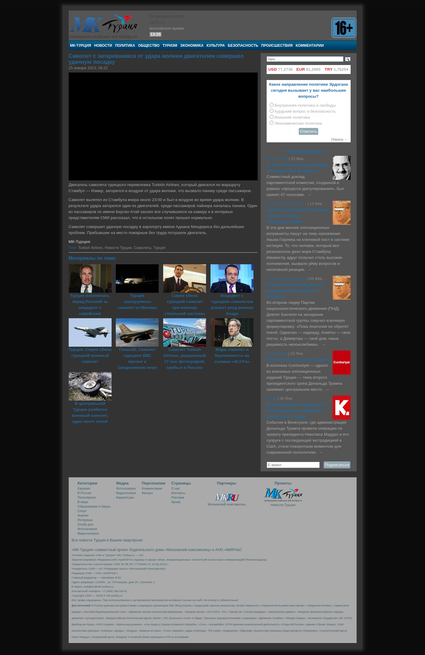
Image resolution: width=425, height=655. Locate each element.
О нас (175, 488)
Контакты (178, 493)
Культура (216, 45)
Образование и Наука (94, 506)
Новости (103, 45)
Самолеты (142, 248)
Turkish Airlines (90, 248)
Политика (125, 45)
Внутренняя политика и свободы (305, 105)
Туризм (170, 45)
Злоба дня (85, 524)
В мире (83, 502)
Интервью (85, 520)
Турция (159, 248)
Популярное (87, 497)
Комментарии (310, 45)
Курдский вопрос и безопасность (305, 111)
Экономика (192, 45)
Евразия (84, 488)
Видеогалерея (88, 533)
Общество (149, 45)
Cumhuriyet (278, 353)
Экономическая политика (298, 123)
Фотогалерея (87, 529)
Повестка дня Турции (287, 203)
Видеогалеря (126, 493)
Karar (272, 398)
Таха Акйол (277, 158)
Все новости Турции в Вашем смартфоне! (107, 540)
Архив (175, 502)
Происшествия (277, 45)
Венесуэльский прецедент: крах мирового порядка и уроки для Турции (296, 410)
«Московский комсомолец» (188, 550)
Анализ (83, 515)
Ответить (308, 131)
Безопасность (243, 45)
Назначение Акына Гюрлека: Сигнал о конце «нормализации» (298, 215)
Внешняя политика (292, 117)
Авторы (147, 493)
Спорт (82, 511)
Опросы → (339, 139)
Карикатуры (125, 497)
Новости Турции (118, 248)
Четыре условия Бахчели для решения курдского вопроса (295, 290)
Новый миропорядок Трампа (299, 359)
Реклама (177, 497)
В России (84, 493)
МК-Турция (80, 45)
